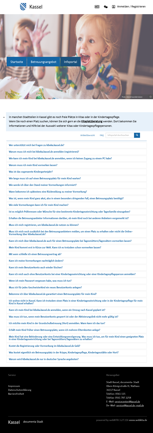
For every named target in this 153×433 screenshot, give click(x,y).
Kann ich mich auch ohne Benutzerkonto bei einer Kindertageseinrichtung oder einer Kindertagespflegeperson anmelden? (72, 274)
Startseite (16, 62)
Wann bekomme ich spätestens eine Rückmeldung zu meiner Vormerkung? (48, 192)
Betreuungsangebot (43, 62)
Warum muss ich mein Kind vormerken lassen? (33, 165)
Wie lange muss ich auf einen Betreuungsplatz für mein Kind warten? (45, 178)
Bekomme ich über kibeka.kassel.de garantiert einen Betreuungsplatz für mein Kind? (53, 294)
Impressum (14, 386)
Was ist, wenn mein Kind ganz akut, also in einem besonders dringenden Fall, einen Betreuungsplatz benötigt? (66, 198)
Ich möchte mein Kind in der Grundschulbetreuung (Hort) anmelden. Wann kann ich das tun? (57, 323)
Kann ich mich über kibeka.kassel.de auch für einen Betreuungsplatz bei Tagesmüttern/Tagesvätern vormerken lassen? (70, 241)
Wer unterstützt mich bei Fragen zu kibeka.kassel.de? (36, 145)
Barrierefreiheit (16, 394)
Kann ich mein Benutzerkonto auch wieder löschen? (36, 267)
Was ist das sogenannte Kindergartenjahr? (31, 172)
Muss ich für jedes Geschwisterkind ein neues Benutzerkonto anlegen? (45, 287)
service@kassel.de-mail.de (130, 405)
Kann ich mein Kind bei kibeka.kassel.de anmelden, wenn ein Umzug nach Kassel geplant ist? (57, 310)
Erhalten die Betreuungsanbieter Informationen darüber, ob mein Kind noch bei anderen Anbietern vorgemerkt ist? (69, 218)
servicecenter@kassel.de (127, 401)
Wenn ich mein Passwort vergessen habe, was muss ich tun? (40, 281)
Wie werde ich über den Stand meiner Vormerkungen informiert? (43, 185)
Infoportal (70, 62)
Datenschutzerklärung (19, 390)
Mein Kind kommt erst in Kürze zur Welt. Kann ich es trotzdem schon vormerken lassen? (55, 247)
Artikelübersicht (87, 135)
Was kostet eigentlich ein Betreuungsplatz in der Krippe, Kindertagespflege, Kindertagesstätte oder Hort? (64, 352)
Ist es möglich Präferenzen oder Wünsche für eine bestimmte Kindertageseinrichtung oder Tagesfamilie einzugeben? (69, 212)
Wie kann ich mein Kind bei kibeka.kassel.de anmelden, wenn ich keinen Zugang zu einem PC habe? (60, 158)
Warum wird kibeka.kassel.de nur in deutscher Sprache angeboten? (44, 359)
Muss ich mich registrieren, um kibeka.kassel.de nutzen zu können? (44, 225)
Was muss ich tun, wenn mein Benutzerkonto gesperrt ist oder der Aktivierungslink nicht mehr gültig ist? (63, 317)
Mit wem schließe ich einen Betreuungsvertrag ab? (35, 254)
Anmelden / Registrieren (128, 6)
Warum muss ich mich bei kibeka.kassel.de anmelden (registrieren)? (44, 152)
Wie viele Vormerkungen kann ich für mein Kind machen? (38, 205)
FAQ (102, 135)
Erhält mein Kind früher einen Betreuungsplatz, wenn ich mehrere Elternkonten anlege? (54, 330)
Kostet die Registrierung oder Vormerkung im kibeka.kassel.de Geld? (44, 346)
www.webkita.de (138, 420)
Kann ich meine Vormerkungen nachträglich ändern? (36, 261)
